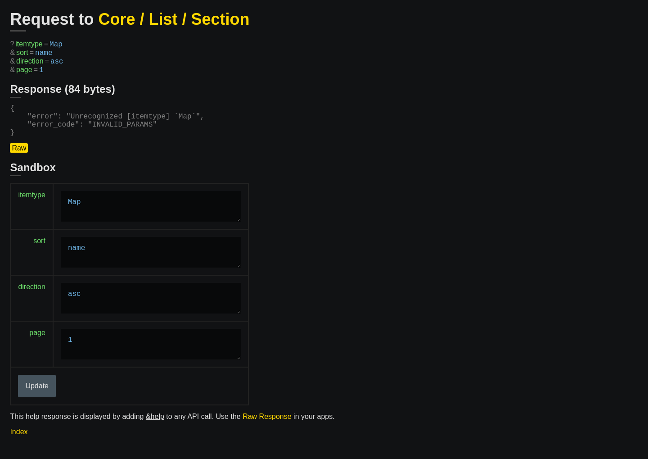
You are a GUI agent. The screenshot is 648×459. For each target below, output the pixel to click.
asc (151, 310)
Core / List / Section (173, 19)
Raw (19, 160)
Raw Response (267, 429)
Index (18, 444)
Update (37, 398)
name (151, 265)
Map (151, 219)
